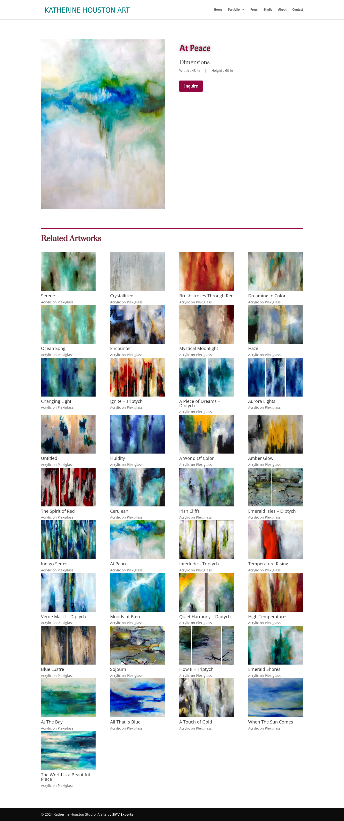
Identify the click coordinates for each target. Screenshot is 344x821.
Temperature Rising (268, 564)
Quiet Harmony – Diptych (205, 616)
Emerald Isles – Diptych (272, 511)
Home (218, 10)
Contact (297, 10)
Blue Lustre (52, 669)
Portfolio (234, 10)
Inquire (191, 86)
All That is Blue (125, 722)
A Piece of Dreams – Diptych (199, 403)
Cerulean (119, 511)
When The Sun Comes (270, 722)
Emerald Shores (264, 669)
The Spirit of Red (58, 511)
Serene (48, 296)
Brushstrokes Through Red (206, 296)
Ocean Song (53, 348)
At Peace (119, 564)
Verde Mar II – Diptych (63, 616)
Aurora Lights (261, 401)
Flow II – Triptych (196, 669)
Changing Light (56, 401)
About (282, 10)
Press (254, 10)
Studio (267, 10)
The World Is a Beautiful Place (65, 777)
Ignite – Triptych (126, 401)
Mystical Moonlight (198, 348)
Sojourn (118, 669)
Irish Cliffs (189, 511)
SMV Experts (122, 814)
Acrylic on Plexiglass (57, 302)
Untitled (49, 458)
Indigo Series (54, 564)
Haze (253, 348)
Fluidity (117, 458)
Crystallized (121, 296)
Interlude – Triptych (199, 564)
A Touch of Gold (195, 722)
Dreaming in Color (267, 296)
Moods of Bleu (125, 616)
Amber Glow (260, 458)
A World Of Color (196, 458)
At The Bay (52, 722)
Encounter (120, 348)
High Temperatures (267, 616)
